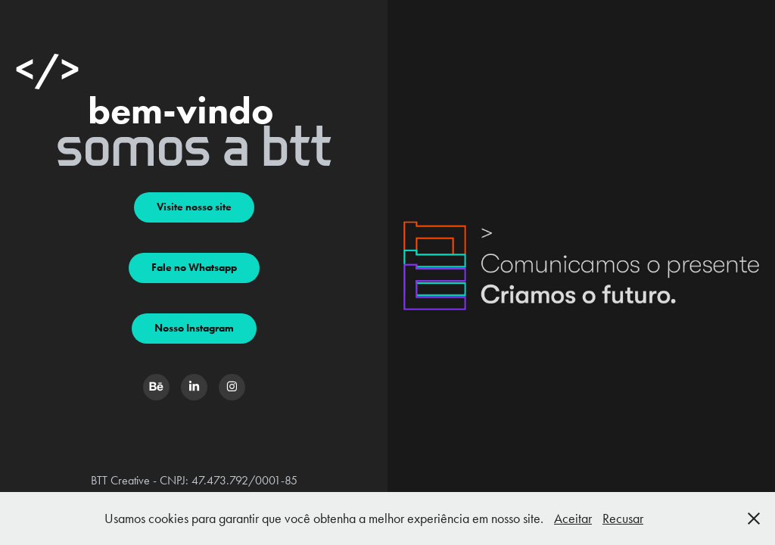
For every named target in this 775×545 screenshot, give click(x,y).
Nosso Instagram (194, 328)
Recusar (622, 518)
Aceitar (573, 518)
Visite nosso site (194, 207)
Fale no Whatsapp (194, 267)
